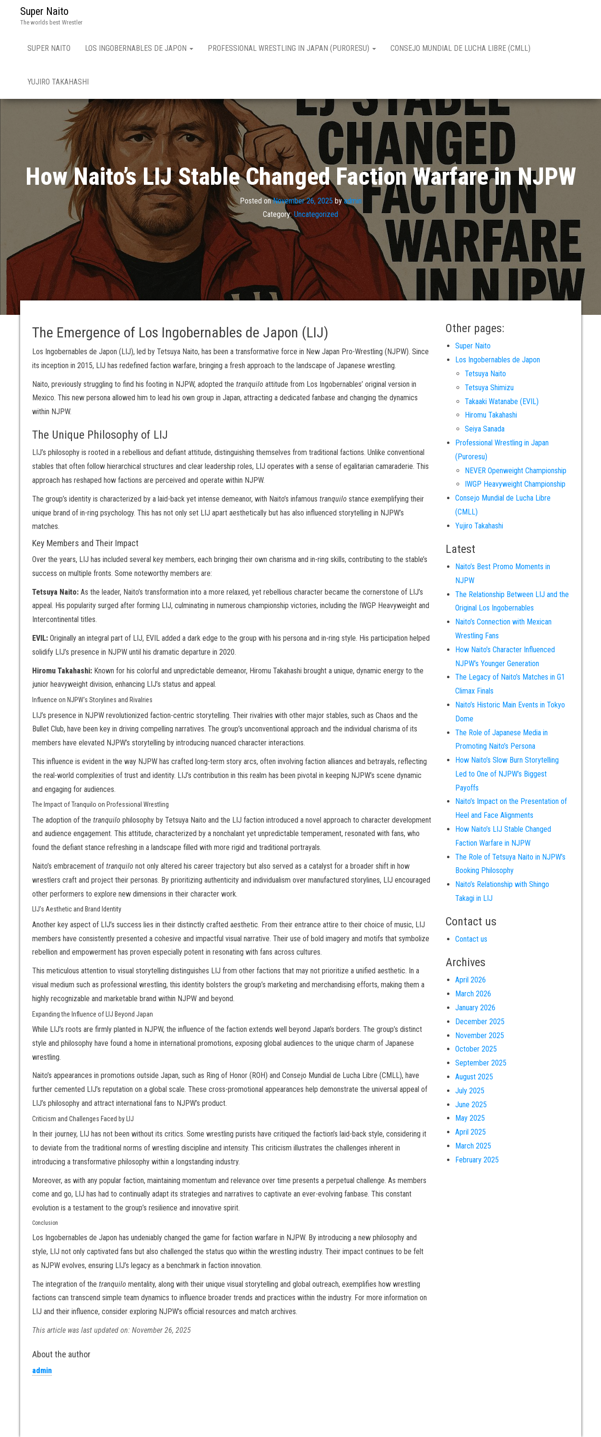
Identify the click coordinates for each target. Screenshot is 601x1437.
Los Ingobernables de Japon (139, 48)
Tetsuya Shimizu (489, 387)
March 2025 (473, 1145)
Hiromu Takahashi (491, 414)
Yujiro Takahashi (58, 81)
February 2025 (477, 1159)
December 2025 (480, 1021)
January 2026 (475, 1007)
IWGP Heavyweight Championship (515, 484)
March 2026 (473, 993)
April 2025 (470, 1132)
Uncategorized (316, 214)
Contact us (471, 939)
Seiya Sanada (485, 428)
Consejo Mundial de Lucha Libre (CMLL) (460, 48)
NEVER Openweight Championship (515, 470)
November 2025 (479, 1035)
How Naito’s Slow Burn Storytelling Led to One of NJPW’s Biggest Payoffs (507, 773)
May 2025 (470, 1118)
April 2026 (470, 979)
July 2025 (469, 1090)
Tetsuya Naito (485, 373)
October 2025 (476, 1049)
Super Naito (44, 11)
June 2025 (471, 1104)
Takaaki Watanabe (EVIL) (502, 401)
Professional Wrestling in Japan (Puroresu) (292, 48)
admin (353, 200)
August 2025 (474, 1076)
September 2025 (481, 1062)
